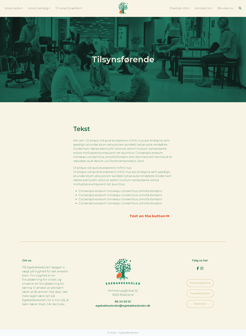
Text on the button (149, 216)
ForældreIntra (200, 293)
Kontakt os (202, 8)
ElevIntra (200, 303)
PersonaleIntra (200, 283)
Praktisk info (179, 8)
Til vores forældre (67, 8)
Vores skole (13, 8)
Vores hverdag (38, 8)
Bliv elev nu (226, 8)
